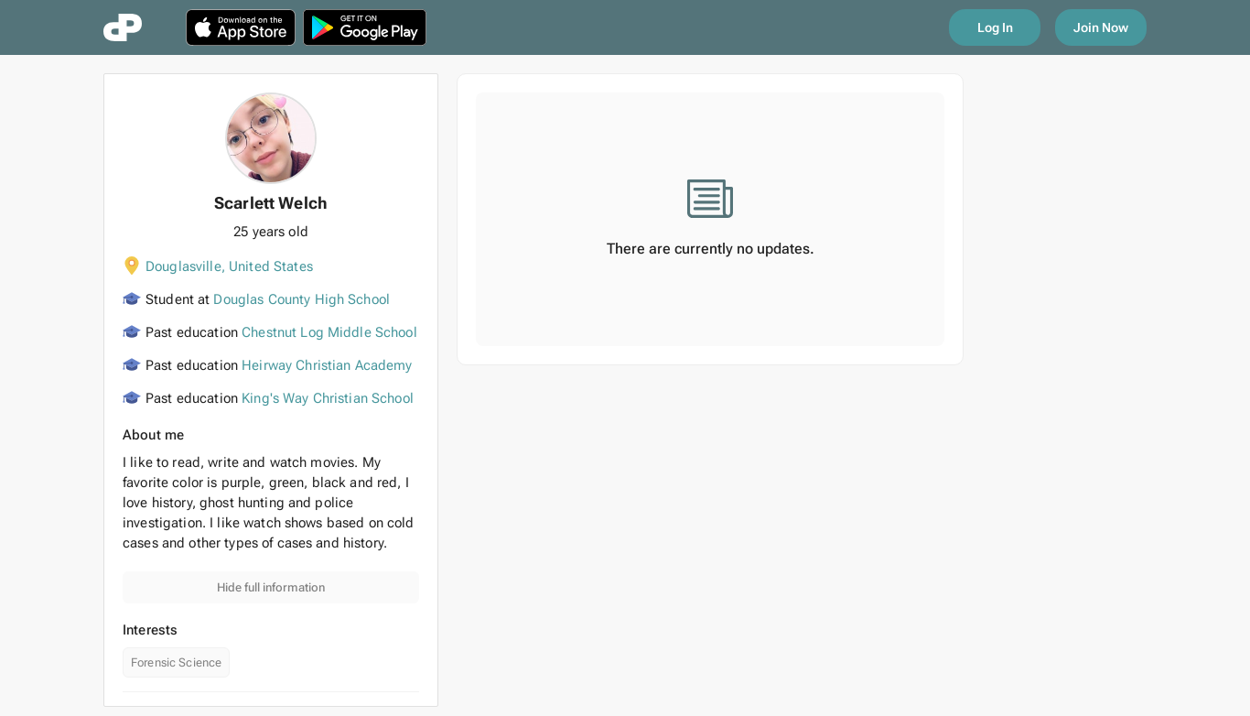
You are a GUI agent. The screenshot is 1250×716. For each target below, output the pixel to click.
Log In (995, 27)
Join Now (1100, 27)
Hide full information (271, 587)
